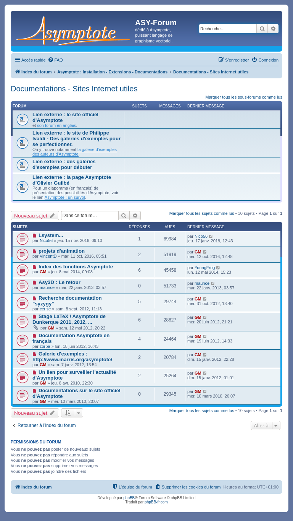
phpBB (129, 498)
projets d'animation (62, 251)
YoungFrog (205, 267)
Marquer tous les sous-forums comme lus (243, 97)
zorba (45, 346)
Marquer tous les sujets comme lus (201, 213)
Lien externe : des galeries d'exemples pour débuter (64, 164)
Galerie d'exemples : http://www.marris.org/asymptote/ (72, 356)
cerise (45, 309)
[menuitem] (55, 60)
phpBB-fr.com (156, 502)
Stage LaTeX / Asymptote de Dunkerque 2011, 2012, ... (69, 319)
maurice (47, 287)
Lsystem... (51, 235)
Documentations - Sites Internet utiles (74, 88)
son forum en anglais (56, 125)
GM (198, 252)
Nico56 (46, 240)
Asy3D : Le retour (59, 282)
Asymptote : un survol (65, 197)
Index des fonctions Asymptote (76, 266)
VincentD (48, 256)
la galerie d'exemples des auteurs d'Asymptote (74, 151)
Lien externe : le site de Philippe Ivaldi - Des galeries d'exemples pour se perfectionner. (76, 138)
